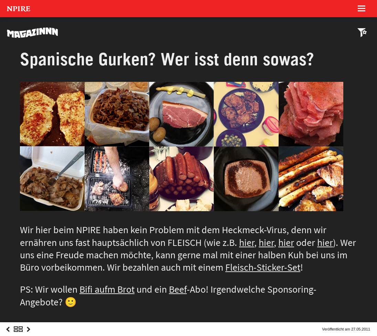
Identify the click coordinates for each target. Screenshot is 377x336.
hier (246, 243)
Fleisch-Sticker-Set (262, 267)
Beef (178, 289)
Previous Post (7, 335)
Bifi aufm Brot (106, 289)
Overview (18, 335)
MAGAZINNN (32, 33)
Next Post (28, 335)
